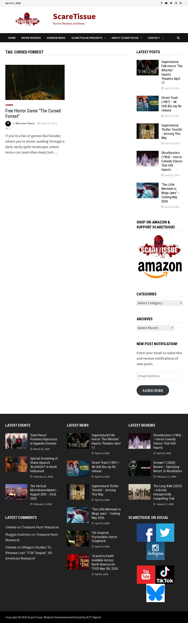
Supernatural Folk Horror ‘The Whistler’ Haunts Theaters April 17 (106, 441)
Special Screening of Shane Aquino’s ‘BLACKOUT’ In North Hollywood (44, 464)
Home (12, 38)
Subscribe (152, 390)
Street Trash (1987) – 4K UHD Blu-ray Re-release (171, 104)
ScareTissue (74, 16)
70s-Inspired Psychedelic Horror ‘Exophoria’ (104, 537)
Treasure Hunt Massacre (40, 527)
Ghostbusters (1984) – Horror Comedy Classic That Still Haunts (171, 161)
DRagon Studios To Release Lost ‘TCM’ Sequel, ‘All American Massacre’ (28, 552)
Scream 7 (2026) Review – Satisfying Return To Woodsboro (167, 467)
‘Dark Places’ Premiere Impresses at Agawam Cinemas (43, 439)
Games (9, 105)
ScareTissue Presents (86, 38)
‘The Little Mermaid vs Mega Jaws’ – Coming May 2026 (170, 193)
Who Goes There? (25, 123)
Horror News (56, 38)
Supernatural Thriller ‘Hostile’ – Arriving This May (171, 131)
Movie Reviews (31, 38)
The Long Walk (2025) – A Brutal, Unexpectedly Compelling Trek (167, 492)
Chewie (10, 527)
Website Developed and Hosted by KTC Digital (72, 617)
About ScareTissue (125, 38)
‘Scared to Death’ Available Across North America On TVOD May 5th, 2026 (105, 562)
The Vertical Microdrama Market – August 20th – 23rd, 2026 (44, 492)
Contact (154, 38)
